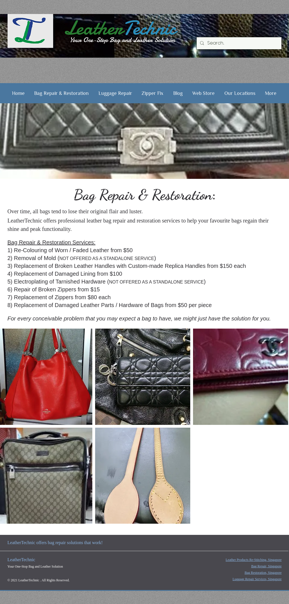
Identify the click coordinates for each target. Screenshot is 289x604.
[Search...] (238, 43)
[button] (61, 93)
